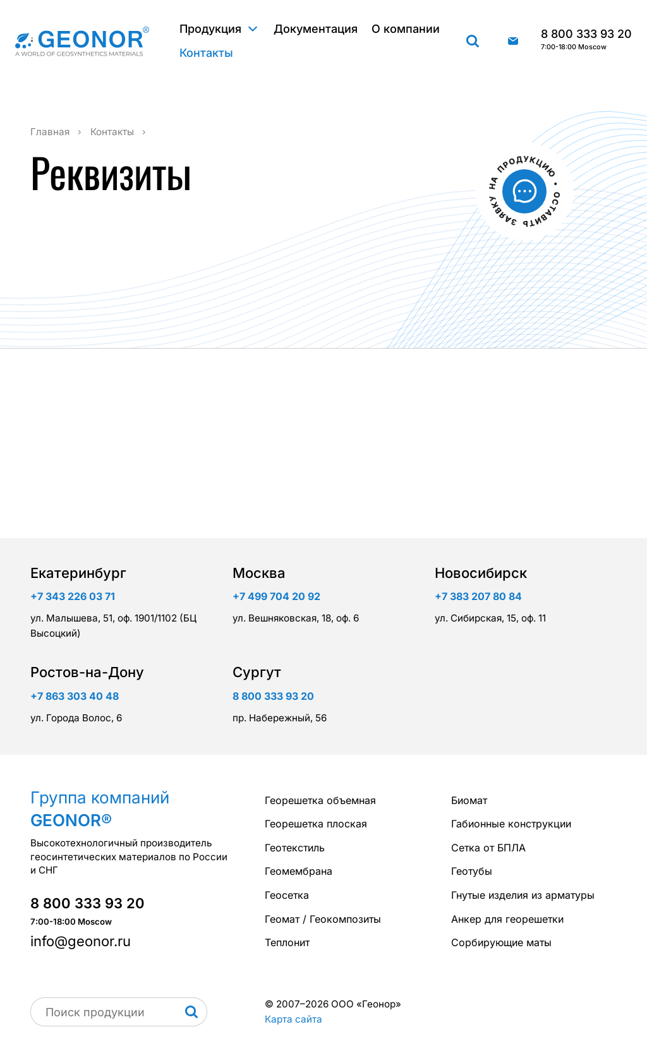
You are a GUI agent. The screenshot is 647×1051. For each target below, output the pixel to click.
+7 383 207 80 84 (478, 596)
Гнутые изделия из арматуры (523, 895)
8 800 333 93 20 (586, 39)
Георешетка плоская (316, 823)
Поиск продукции (472, 41)
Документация (316, 28)
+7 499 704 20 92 (276, 596)
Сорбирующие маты (501, 942)
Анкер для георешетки (507, 919)
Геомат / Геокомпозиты (323, 919)
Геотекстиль (295, 847)
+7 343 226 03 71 (72, 596)
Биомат (469, 800)
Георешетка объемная (320, 800)
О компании (406, 28)
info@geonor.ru (513, 41)
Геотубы (471, 871)
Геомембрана (298, 871)
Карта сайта (293, 1019)
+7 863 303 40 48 (74, 696)
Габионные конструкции (511, 823)
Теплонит (287, 942)
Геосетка (287, 895)
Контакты (206, 52)
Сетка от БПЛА (488, 847)
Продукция (210, 28)
